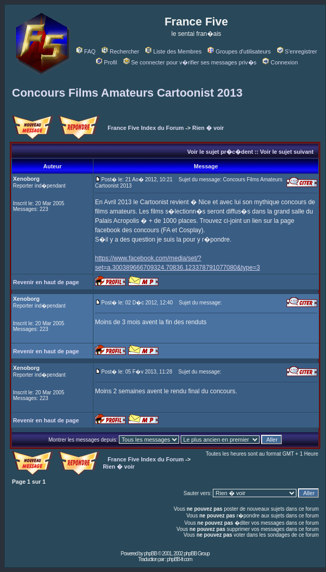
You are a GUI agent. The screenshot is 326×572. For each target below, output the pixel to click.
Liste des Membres (173, 51)
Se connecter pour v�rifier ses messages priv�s (190, 62)
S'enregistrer (297, 51)
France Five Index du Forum (145, 128)
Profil (106, 62)
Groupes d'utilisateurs (239, 51)
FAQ (86, 51)
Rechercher (120, 51)
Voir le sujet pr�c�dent (220, 152)
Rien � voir (208, 128)
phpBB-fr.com (179, 559)
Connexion (280, 62)
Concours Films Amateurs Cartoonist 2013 (127, 92)
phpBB (150, 553)
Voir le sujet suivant (287, 152)
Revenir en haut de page (46, 282)
